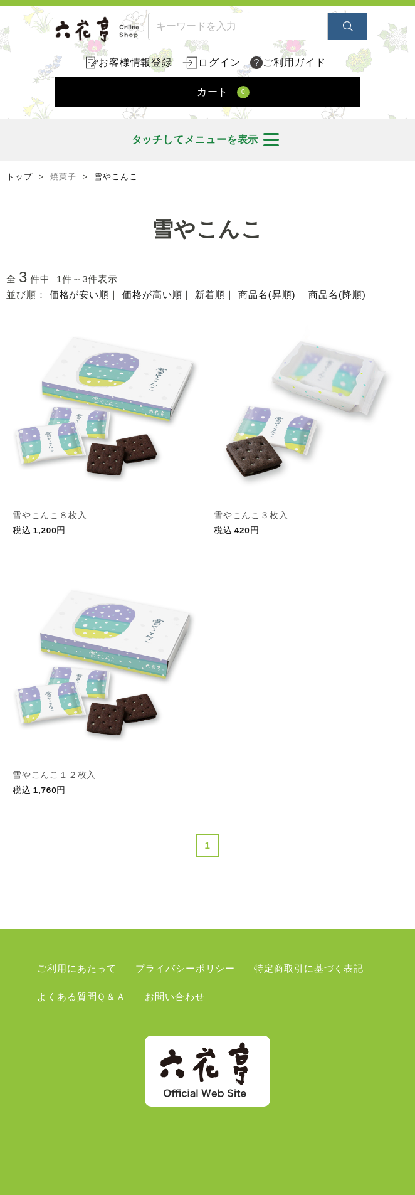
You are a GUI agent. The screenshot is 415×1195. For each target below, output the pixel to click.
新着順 (210, 294)
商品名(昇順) (266, 294)
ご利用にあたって (77, 968)
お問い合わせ (174, 996)
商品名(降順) (336, 294)
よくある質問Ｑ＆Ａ (81, 996)
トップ (19, 177)
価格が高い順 (152, 294)
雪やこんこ (116, 177)
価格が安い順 (79, 294)
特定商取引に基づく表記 (309, 968)
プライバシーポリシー (185, 968)
